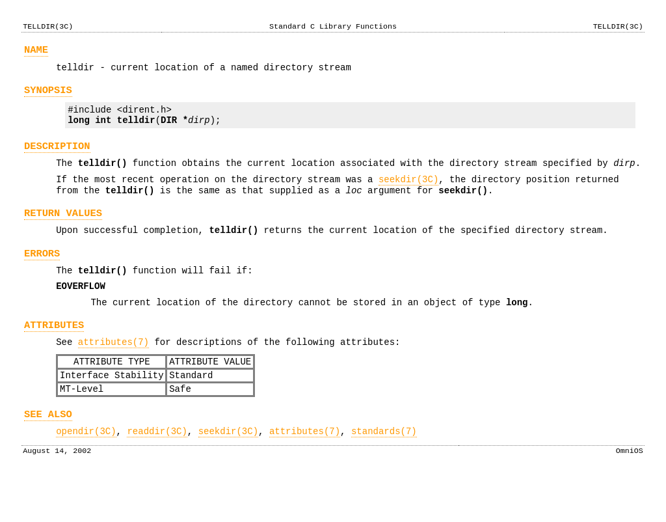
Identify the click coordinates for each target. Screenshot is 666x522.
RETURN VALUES (63, 233)
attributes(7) (113, 375)
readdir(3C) (157, 474)
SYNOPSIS (48, 96)
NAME (36, 52)
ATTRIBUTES (54, 356)
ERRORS (42, 277)
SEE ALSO (48, 455)
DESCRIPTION (57, 158)
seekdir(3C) (408, 195)
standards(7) (384, 474)
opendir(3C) (86, 474)
